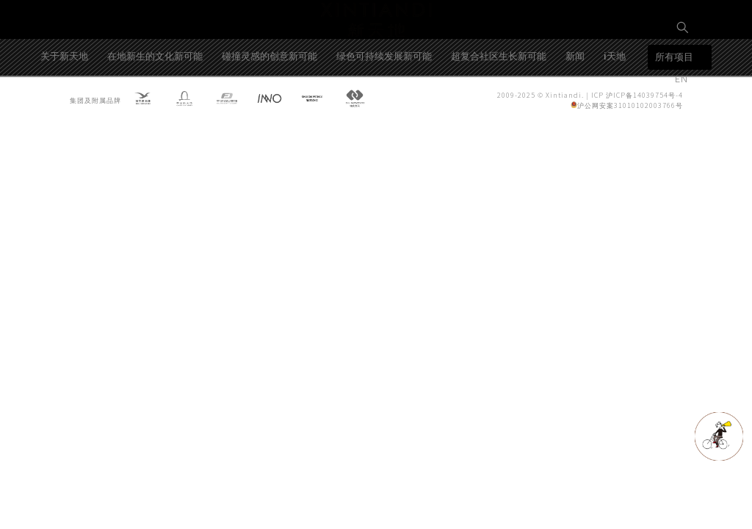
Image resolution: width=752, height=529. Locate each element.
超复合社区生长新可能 (498, 105)
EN (683, 78)
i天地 (615, 105)
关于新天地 (64, 105)
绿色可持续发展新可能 (384, 105)
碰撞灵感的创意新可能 (269, 105)
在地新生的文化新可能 (155, 105)
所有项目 (674, 107)
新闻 (575, 105)
